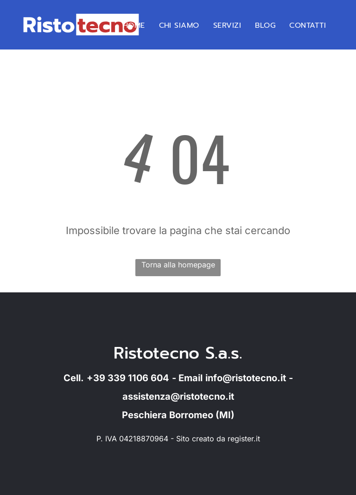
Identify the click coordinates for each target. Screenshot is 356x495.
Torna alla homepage (178, 264)
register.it (244, 438)
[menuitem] (134, 25)
